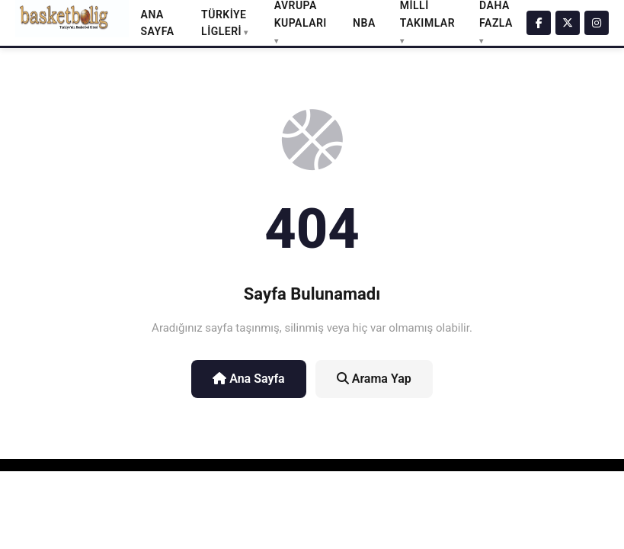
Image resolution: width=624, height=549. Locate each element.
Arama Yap (374, 378)
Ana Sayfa (249, 378)
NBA (364, 23)
